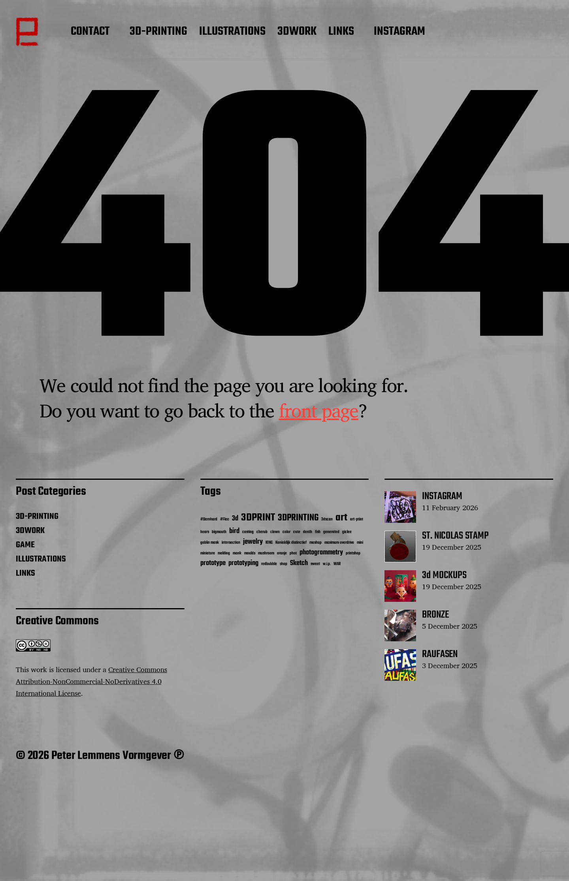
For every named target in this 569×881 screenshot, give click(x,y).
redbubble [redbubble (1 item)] (269, 564)
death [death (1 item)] (307, 532)
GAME (25, 545)
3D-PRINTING (158, 32)
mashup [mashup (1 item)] (315, 543)
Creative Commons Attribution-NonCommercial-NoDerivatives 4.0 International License (91, 681)
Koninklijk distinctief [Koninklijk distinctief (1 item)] (291, 543)
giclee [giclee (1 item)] (347, 532)
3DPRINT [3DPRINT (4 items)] (258, 517)
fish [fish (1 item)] (317, 532)
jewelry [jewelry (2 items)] (253, 542)
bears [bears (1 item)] (204, 532)
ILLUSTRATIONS (232, 32)
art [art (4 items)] (341, 517)
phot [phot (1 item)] (293, 553)
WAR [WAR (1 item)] (337, 564)
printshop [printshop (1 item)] (353, 553)
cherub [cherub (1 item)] (262, 532)
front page (318, 410)
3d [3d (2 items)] (235, 518)
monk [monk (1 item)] (237, 553)
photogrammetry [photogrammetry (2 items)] (321, 552)
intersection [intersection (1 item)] (231, 543)
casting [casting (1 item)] (248, 532)
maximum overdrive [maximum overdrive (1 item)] (339, 543)
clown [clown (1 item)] (275, 532)
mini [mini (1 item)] (360, 543)
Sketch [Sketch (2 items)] (299, 563)
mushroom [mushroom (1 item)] (266, 553)
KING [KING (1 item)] (269, 543)
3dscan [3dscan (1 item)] (327, 519)
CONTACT (90, 32)
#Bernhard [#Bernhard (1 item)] (208, 519)
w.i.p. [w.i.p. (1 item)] (327, 564)
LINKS (341, 32)
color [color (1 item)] (286, 532)
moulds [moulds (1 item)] (249, 553)
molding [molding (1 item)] (224, 553)
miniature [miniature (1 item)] (207, 553)
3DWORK (297, 32)
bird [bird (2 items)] (234, 531)
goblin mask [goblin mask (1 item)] (209, 543)
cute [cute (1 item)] (296, 532)
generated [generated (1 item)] (331, 532)
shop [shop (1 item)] (283, 564)
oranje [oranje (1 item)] (282, 553)
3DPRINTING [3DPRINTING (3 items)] (298, 518)
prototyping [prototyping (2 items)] (243, 563)
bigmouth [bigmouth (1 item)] (219, 532)
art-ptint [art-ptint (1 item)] (356, 519)
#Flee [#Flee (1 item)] (224, 519)
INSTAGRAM (399, 32)
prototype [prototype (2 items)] (213, 563)
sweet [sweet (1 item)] (315, 564)
